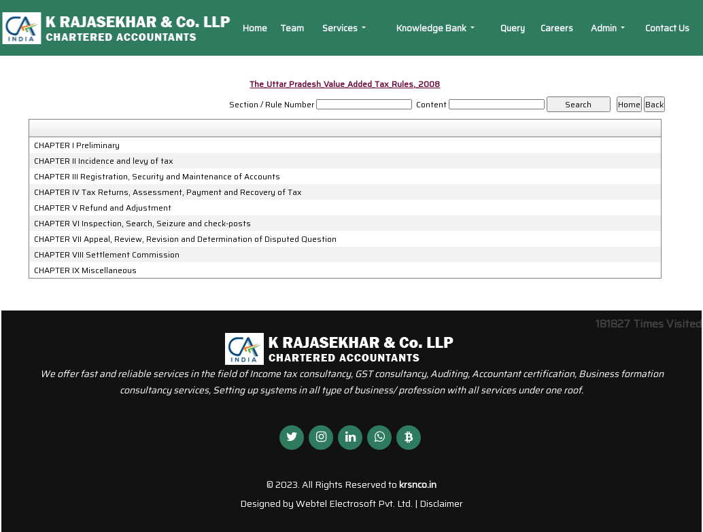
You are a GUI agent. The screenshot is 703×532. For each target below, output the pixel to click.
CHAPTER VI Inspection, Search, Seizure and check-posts (142, 223)
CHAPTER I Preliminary (77, 145)
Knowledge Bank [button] (432, 28)
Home (255, 28)
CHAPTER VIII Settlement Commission (106, 254)
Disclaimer (441, 503)
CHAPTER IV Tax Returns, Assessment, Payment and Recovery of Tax (168, 192)
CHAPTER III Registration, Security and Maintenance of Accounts (157, 176)
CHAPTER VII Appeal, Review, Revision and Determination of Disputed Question (185, 239)
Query (512, 28)
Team (292, 28)
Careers (557, 28)
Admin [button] (605, 28)
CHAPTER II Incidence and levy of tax (103, 161)
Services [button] (341, 28)
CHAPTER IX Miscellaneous (85, 270)
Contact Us (667, 28)
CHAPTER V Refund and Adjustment (102, 207)
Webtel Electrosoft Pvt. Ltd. (354, 503)
